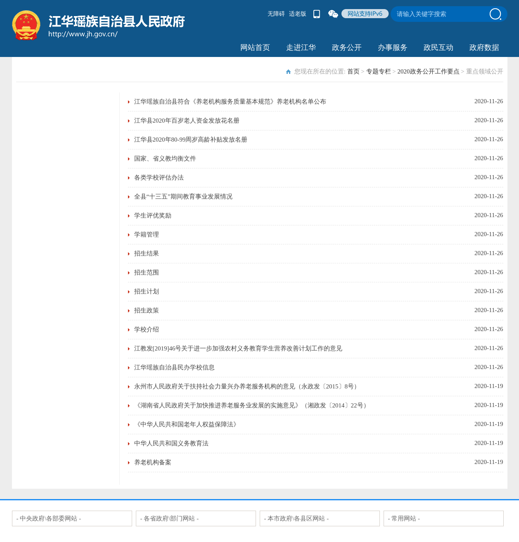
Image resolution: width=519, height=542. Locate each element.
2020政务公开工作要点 (429, 71)
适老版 (297, 14)
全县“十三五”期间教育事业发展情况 (183, 196)
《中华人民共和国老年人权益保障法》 (186, 424)
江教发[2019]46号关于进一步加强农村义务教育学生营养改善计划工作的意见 (238, 348)
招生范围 (146, 272)
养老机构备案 (152, 462)
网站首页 (255, 47)
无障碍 (276, 14)
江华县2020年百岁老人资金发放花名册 (186, 120)
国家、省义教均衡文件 (165, 158)
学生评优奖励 (152, 215)
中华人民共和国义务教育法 (171, 443)
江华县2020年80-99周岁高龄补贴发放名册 (191, 139)
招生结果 (146, 253)
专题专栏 (378, 71)
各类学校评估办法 (159, 177)
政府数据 (484, 47)
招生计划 (146, 291)
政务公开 (347, 47)
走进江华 (301, 47)
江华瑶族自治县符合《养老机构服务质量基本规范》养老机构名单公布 (230, 101)
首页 (353, 71)
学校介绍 (146, 329)
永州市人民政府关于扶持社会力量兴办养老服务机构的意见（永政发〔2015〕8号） (247, 386)
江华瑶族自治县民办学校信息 (174, 367)
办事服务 (393, 47)
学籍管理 (146, 234)
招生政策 (146, 310)
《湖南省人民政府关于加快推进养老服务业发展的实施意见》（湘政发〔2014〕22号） (252, 405)
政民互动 (438, 47)
